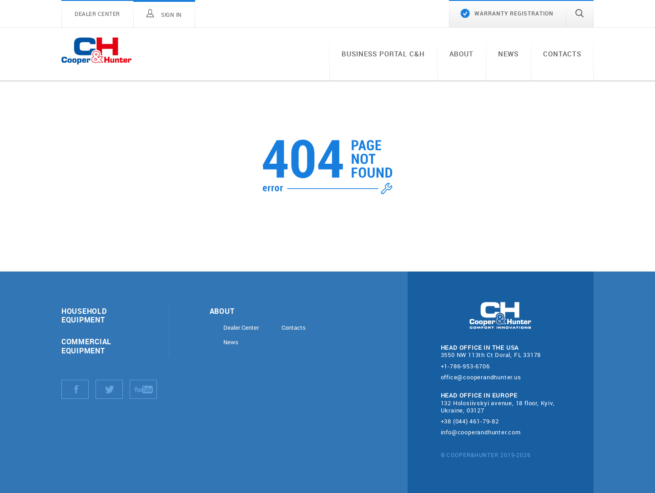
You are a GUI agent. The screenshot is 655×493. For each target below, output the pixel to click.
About (461, 53)
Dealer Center (241, 328)
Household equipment (83, 315)
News (508, 53)
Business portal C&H (383, 53)
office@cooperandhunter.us (481, 377)
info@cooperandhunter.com (481, 432)
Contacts (562, 53)
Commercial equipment (86, 345)
